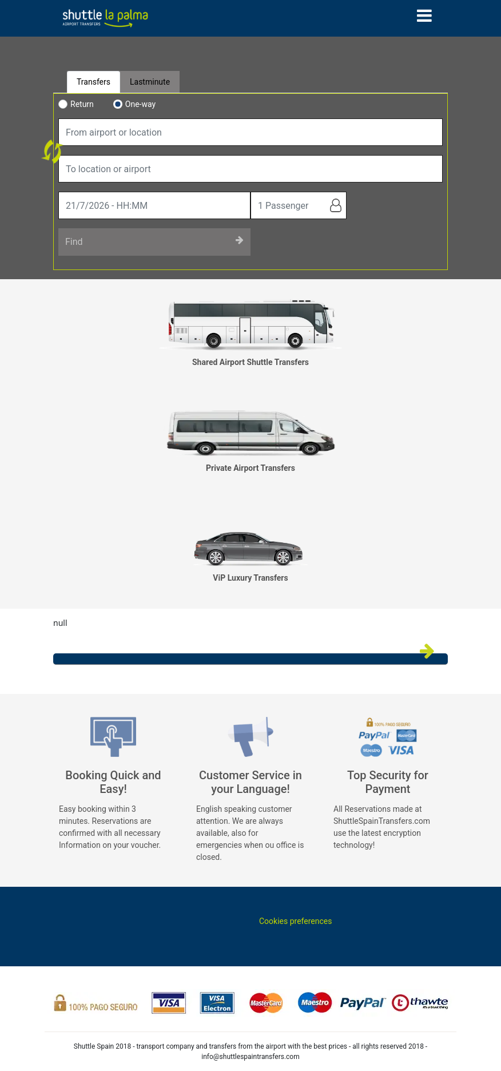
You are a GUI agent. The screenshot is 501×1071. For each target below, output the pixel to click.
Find (154, 241)
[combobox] (250, 132)
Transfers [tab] (93, 81)
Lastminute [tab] (150, 81)
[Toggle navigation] (424, 15)
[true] (154, 205)
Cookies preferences (295, 921)
